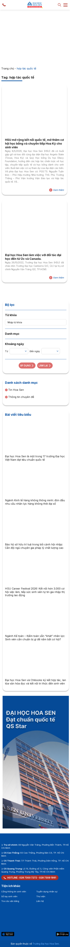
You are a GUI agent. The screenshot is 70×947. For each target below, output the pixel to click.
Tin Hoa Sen (14, 389)
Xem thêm (56, 190)
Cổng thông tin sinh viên (13, 891)
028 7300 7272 (28, 877)
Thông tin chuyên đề (19, 397)
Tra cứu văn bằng (10, 901)
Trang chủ (7, 68)
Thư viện (40, 896)
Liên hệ (40, 901)
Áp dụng (27, 365)
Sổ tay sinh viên (9, 896)
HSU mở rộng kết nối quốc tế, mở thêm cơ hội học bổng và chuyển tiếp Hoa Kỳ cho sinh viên (34, 143)
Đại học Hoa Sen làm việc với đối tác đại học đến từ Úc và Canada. (33, 256)
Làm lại (45, 365)
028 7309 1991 (47, 877)
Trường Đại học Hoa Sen (46, 943)
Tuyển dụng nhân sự (46, 891)
